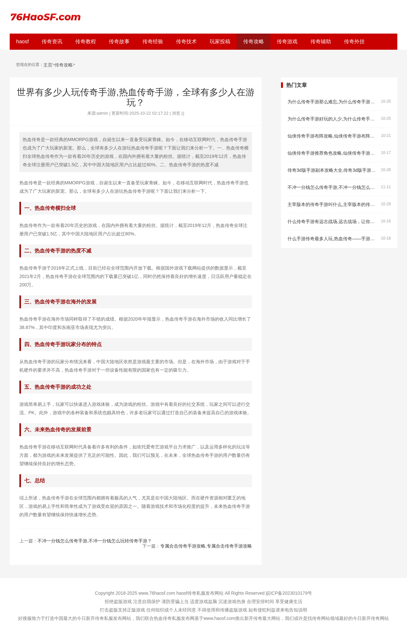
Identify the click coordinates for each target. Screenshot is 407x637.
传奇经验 (152, 41)
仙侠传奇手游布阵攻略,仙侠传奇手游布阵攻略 (332, 136)
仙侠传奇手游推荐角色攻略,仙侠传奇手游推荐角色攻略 (332, 153)
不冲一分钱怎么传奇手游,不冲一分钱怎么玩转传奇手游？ (94, 540)
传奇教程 (85, 41)
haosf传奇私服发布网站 (200, 593)
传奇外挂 (354, 41)
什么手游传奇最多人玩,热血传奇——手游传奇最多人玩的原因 (332, 238)
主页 (47, 65)
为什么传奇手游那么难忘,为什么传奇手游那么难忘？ (332, 101)
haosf (22, 41)
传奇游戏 (287, 41)
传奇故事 (119, 41)
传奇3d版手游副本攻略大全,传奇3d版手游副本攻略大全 (332, 170)
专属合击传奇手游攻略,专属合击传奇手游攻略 (206, 546)
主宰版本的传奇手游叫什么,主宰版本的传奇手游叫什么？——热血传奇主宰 (332, 204)
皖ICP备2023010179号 (289, 593)
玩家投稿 (220, 41)
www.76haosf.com (156, 593)
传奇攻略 (253, 41)
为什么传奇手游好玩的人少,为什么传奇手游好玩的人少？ (332, 119)
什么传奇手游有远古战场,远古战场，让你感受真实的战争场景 (332, 221)
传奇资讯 (52, 41)
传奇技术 (186, 41)
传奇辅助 (320, 41)
